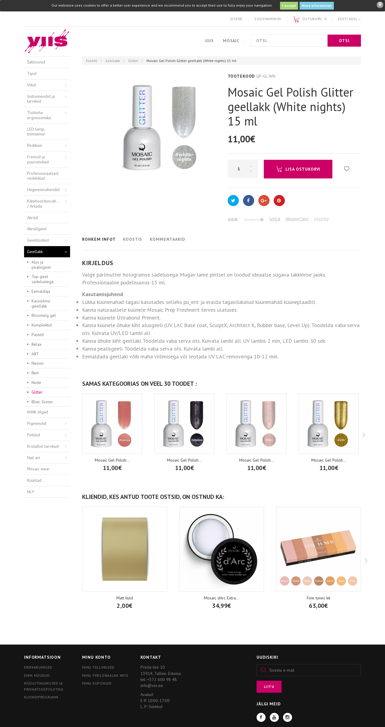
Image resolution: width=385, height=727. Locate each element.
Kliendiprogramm (41, 697)
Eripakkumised (38, 667)
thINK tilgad (37, 412)
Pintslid (33, 435)
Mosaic (231, 40)
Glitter (133, 60)
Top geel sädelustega (43, 279)
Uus (209, 40)
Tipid (31, 73)
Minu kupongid (97, 683)
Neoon (38, 363)
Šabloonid (36, 62)
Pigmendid (36, 423)
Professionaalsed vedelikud (42, 176)
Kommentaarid (167, 239)
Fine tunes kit (318, 598)
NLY (30, 491)
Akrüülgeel (37, 228)
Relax (37, 344)
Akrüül (32, 217)
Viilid (31, 85)
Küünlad (34, 480)
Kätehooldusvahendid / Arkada (46, 203)
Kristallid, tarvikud (43, 446)
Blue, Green (42, 401)
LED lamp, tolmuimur (36, 131)
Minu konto (96, 657)
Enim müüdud (37, 675)
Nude (36, 382)
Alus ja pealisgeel (41, 264)
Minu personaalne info (105, 675)
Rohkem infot (99, 239)
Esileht (91, 60)
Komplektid (42, 325)
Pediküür (34, 145)
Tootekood (241, 76)
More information (317, 5)
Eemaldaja (41, 291)
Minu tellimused (98, 667)
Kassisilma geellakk (41, 303)
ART (35, 354)
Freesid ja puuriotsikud (38, 159)
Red (35, 373)
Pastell (38, 334)
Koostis (132, 239)
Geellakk (112, 60)
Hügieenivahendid (43, 189)
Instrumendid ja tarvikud (41, 99)
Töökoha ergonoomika (39, 115)
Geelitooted (38, 240)
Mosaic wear (38, 469)
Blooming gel (44, 315)
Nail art (33, 457)
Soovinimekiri (267, 19)
